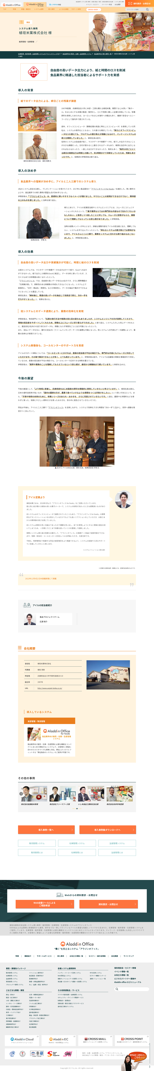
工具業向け (9, 1015)
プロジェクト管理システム (14, 985)
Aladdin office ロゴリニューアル (127, 982)
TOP (4, 9)
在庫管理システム (77, 843)
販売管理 (46, 925)
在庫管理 (55, 925)
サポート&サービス (44, 956)
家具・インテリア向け (13, 1012)
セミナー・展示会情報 (97, 956)
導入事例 (51, 9)
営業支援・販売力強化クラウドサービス (71, 1003)
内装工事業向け (34, 1021)
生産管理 (64, 925)
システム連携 (39, 9)
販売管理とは (37, 852)
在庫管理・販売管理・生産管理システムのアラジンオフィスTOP (39, 54)
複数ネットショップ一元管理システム (70, 979)
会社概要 (117, 4)
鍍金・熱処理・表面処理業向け (39, 1015)
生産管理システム (117, 843)
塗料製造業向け (34, 1012)
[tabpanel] (34, 795)
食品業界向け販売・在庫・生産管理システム (77, 54)
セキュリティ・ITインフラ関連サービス (70, 997)
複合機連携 (32, 1027)
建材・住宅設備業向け (13, 1006)
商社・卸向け (10, 995)
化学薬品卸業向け (35, 1009)
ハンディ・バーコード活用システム (69, 973)
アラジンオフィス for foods (102, 189)
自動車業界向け (11, 1024)
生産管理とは (117, 852)
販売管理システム (37, 843)
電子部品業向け (11, 1018)
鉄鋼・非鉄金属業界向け (37, 981)
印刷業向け (32, 1006)
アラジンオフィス (37, 196)
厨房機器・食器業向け (13, 1021)
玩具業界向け (33, 1024)
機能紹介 (28, 956)
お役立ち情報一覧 (76, 956)
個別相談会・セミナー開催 (125, 968)
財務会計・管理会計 (64, 1000)
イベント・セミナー (92, 4)
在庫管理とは (77, 852)
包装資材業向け (34, 1000)
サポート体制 (76, 9)
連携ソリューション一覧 (98, 979)
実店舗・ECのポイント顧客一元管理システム (72, 981)
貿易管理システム (12, 981)
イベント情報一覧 (121, 971)
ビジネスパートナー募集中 (125, 978)
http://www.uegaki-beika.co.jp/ (50, 688)
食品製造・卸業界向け (36, 976)
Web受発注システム (64, 976)
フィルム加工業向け (35, 1003)
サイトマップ (129, 956)
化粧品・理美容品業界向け (14, 1009)
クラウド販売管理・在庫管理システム (70, 995)
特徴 (14, 9)
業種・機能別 (26, 9)
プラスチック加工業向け (37, 1018)
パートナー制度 (107, 4)
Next (132, 794)
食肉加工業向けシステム (66, 1006)
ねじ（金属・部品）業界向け (38, 985)
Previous (21, 794)
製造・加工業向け (12, 997)
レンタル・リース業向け (14, 1003)
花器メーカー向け (35, 997)
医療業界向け (33, 979)
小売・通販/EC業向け (13, 1000)
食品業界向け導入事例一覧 (102, 54)
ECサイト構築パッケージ (98, 976)
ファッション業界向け (36, 973)
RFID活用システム (96, 973)
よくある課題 (63, 9)
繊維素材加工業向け (12, 1027)
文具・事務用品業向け (36, 995)
